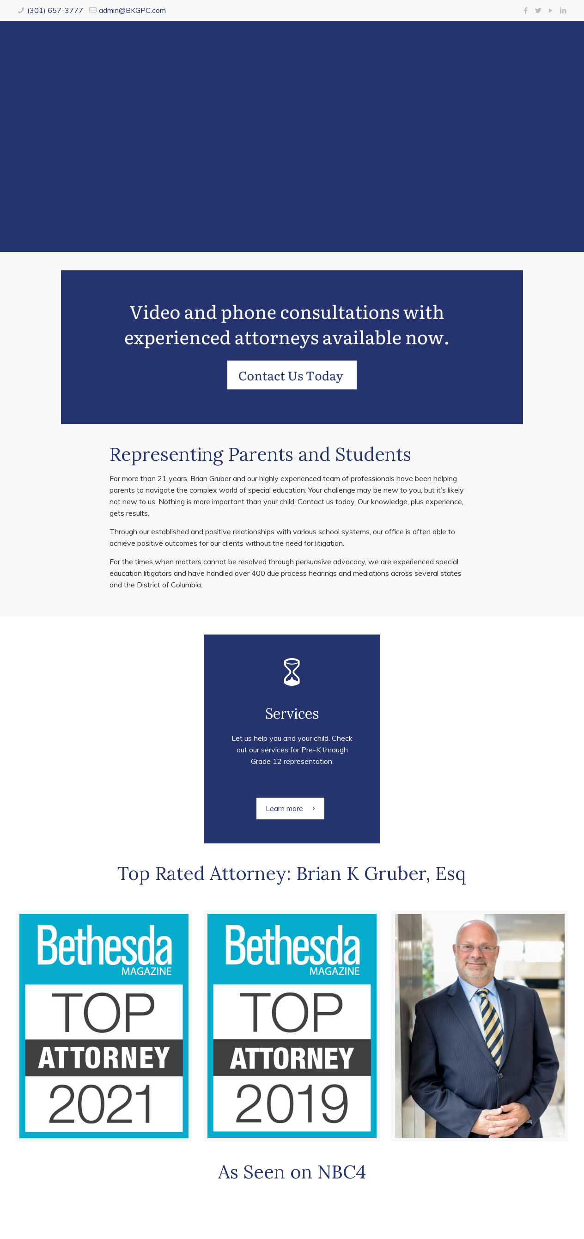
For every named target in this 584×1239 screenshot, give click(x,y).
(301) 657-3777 (55, 10)
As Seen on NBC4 (292, 1172)
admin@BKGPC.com (132, 10)
